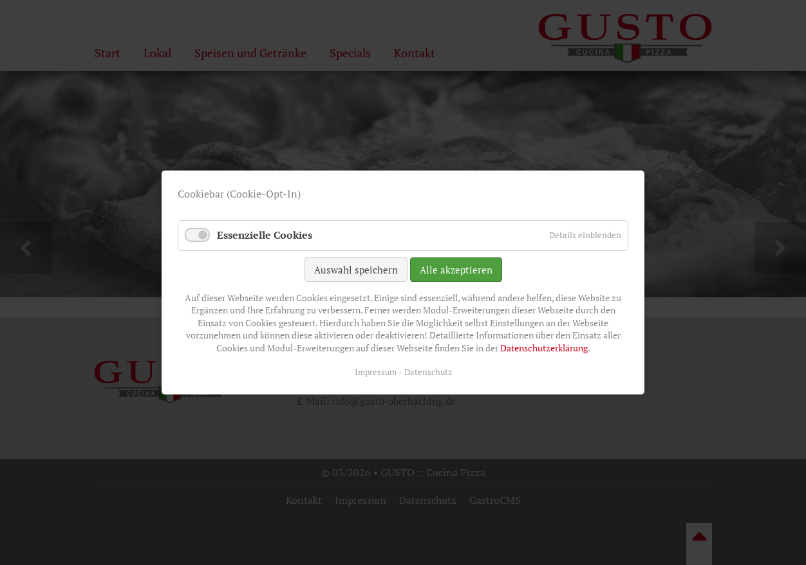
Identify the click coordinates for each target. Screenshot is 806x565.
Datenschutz (428, 372)
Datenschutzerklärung (544, 348)
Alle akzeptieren (456, 269)
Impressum (376, 372)
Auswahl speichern (356, 269)
